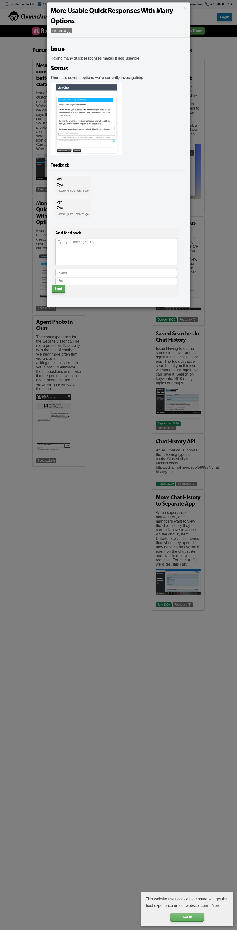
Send (58, 289)
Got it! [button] (187, 917)
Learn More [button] (210, 905)
